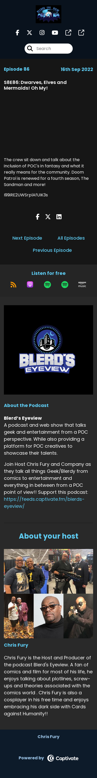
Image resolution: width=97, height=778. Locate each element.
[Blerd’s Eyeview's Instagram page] (38, 33)
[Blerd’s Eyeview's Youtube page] (52, 33)
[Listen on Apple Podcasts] (30, 284)
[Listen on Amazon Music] (82, 284)
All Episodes (71, 238)
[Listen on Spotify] (47, 284)
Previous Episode (52, 250)
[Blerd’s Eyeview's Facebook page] (17, 33)
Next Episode (27, 238)
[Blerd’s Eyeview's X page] (26, 33)
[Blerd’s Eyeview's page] (65, 33)
